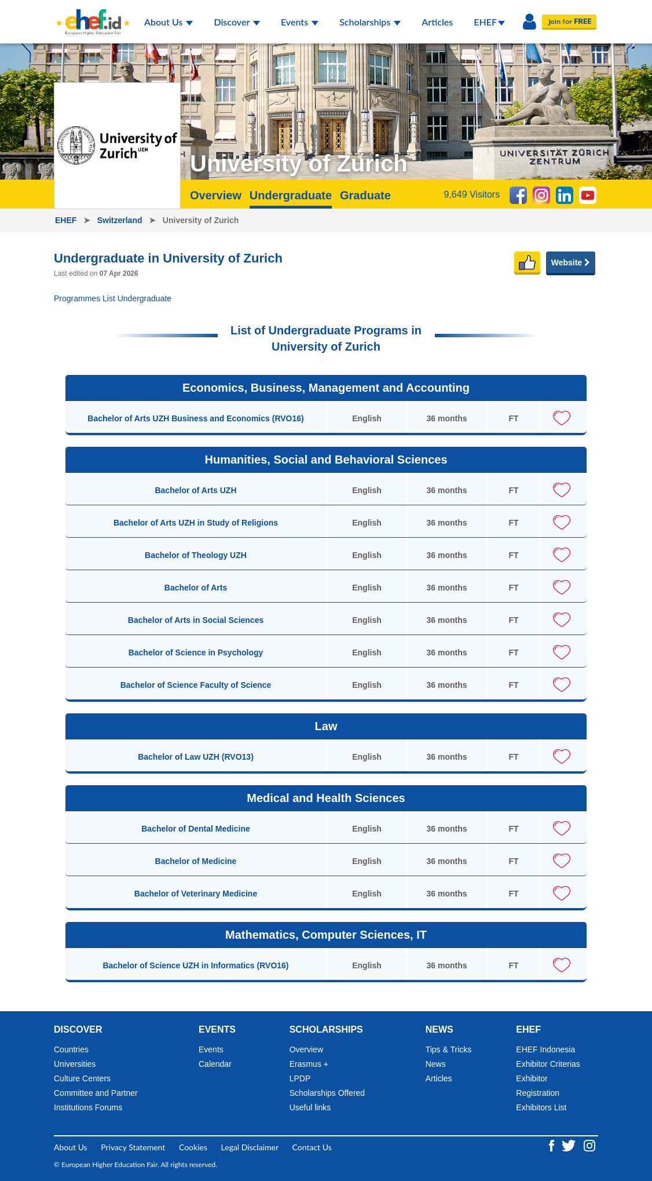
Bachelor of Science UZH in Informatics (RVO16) (195, 965)
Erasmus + (309, 1064)
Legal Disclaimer (250, 1147)
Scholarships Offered (327, 1093)
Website (570, 262)
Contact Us (312, 1147)
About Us (168, 21)
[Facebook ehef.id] (552, 1145)
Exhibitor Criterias (548, 1064)
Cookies (193, 1147)
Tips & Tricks (449, 1049)
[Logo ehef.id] (89, 14)
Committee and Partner (96, 1093)
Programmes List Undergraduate (112, 298)
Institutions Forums (88, 1107)
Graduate (365, 195)
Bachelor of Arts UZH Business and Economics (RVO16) (195, 418)
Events (299, 21)
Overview (215, 195)
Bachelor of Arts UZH (195, 490)
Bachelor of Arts (195, 587)
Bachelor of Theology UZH (196, 555)
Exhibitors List (541, 1107)
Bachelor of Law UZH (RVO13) (196, 756)
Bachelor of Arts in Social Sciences (195, 620)
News (436, 1064)
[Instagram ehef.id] (589, 1145)
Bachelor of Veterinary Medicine (195, 893)
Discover (237, 21)
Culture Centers (82, 1078)
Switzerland (121, 220)
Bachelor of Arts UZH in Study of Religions (195, 522)
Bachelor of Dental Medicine (195, 828)
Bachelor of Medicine (196, 861)
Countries (71, 1049)
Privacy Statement (133, 1147)
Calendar (215, 1064)
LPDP (300, 1078)
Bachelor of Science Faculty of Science (196, 685)
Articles (437, 21)
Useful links (310, 1107)
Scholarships (370, 21)
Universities (75, 1064)
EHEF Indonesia (545, 1049)
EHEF (489, 21)
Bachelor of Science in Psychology (196, 652)
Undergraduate (291, 195)
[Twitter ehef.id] (570, 1145)
